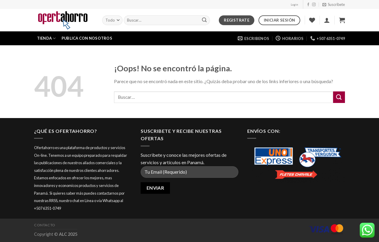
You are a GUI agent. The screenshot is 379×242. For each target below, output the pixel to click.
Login (294, 4)
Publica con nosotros (87, 38)
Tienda (46, 38)
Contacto (44, 225)
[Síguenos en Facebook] (308, 5)
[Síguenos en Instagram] (314, 5)
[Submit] (205, 20)
